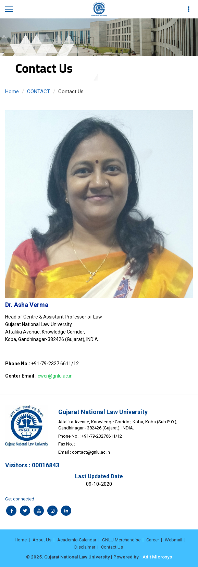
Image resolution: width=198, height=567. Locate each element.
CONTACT (38, 91)
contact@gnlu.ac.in (91, 452)
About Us (42, 539)
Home (12, 91)
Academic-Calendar (76, 539)
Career (152, 539)
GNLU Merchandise (121, 539)
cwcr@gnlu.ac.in (55, 376)
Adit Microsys (157, 556)
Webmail (173, 539)
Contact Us (112, 547)
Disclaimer (84, 547)
